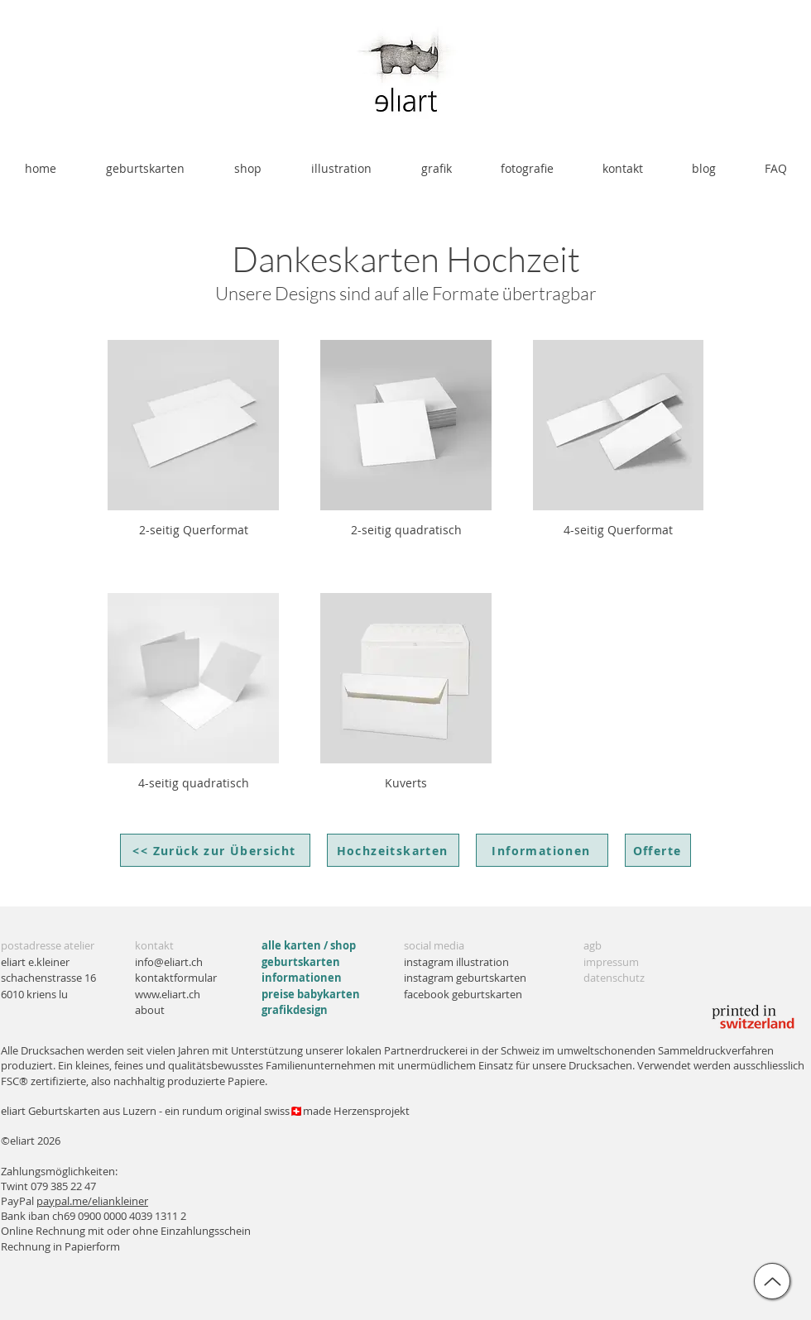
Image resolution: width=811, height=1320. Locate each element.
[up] (772, 1281)
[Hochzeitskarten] (393, 850)
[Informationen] (542, 850)
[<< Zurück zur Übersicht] (215, 850)
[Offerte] (658, 850)
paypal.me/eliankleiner (92, 1200)
